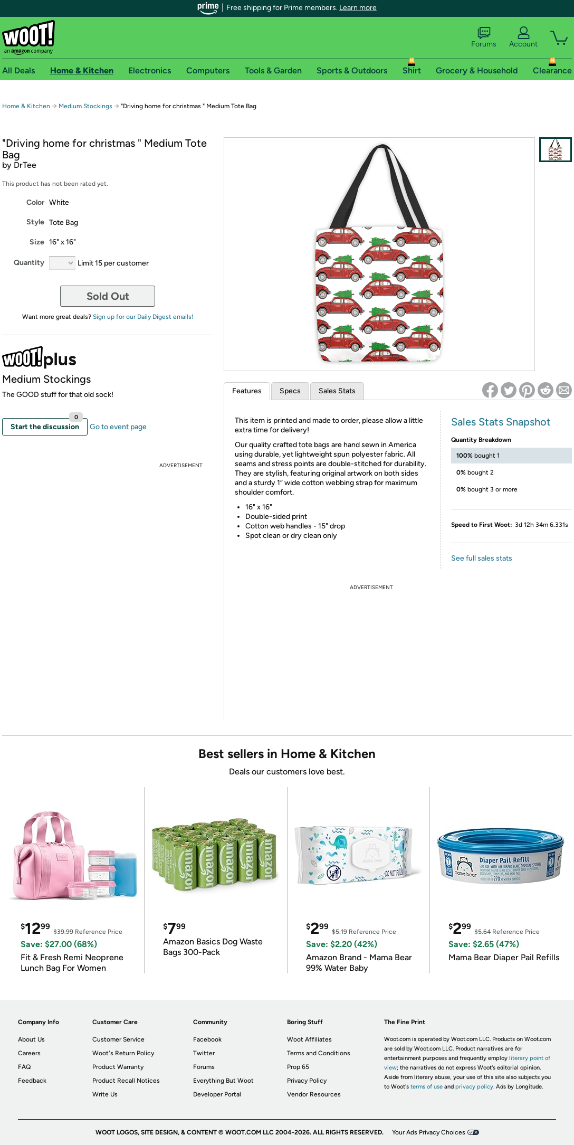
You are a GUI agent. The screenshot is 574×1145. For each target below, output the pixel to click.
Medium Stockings (85, 106)
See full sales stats (481, 558)
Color (35, 202)
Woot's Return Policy (123, 1053)
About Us (31, 1039)
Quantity (29, 262)
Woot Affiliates (309, 1039)
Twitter (204, 1053)
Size (37, 242)
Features (247, 390)
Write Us (105, 1094)
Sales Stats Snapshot (501, 421)
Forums (483, 37)
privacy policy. (474, 1086)
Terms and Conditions (318, 1053)
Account (523, 37)
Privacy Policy (307, 1080)
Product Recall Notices (126, 1080)
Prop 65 (298, 1067)
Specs (290, 390)
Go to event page (118, 426)
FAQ (24, 1067)
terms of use (426, 1086)
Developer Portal (217, 1094)
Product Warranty (118, 1067)
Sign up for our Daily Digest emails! (143, 316)
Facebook (207, 1039)
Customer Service (118, 1039)
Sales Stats (337, 390)
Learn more (358, 7)
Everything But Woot (223, 1080)
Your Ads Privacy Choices (428, 1132)
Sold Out (108, 296)
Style (35, 221)
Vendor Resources (314, 1094)
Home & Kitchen (26, 106)
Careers (29, 1053)
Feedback (32, 1080)
